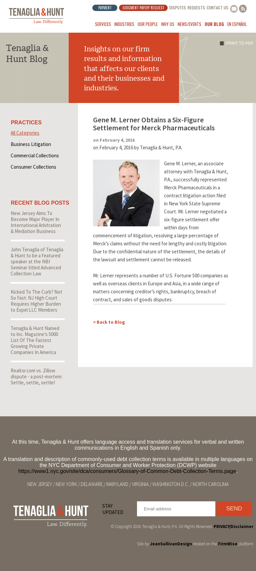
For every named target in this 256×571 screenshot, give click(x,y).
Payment (105, 7)
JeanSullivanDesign (171, 544)
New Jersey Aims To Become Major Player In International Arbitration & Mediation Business (36, 222)
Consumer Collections (33, 167)
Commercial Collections (35, 155)
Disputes (177, 7)
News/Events (189, 24)
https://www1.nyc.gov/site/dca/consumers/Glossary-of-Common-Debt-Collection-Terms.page (127, 471)
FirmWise (227, 544)
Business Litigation (31, 144)
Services (103, 24)
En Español (237, 24)
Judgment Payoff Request (143, 7)
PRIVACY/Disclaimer (233, 526)
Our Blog (214, 24)
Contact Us (217, 7)
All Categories (25, 133)
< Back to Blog (109, 322)
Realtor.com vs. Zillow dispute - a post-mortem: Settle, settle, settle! (36, 376)
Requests (196, 7)
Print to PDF (240, 43)
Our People (148, 24)
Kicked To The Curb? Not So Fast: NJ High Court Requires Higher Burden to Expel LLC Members (36, 301)
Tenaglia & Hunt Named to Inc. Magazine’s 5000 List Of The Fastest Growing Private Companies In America (35, 340)
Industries (124, 24)
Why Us (167, 24)
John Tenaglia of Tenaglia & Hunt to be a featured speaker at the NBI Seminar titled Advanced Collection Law (37, 261)
